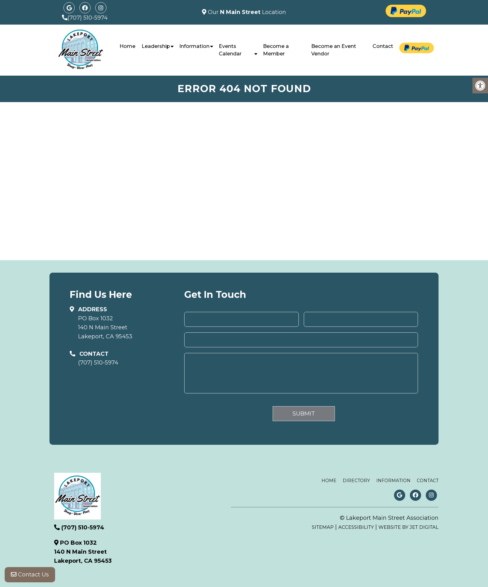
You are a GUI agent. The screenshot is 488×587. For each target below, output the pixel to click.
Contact (383, 46)
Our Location (246, 12)
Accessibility (356, 527)
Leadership (156, 46)
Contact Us (30, 574)
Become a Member (276, 50)
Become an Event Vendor (333, 50)
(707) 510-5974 (88, 17)
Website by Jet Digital (408, 527)
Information (194, 46)
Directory (356, 480)
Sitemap (323, 527)
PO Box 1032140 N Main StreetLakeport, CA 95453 (105, 327)
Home (127, 46)
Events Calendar (230, 50)
